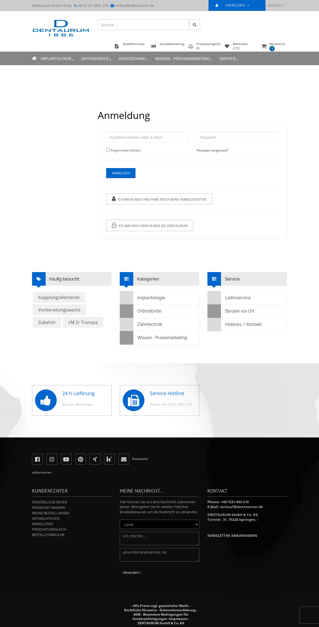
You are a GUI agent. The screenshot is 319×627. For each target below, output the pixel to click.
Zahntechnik (134, 58)
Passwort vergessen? (212, 150)
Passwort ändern (48, 507)
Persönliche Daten (49, 502)
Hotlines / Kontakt (235, 324)
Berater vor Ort (231, 311)
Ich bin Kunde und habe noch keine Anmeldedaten (159, 199)
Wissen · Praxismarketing (184, 58)
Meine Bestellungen (51, 513)
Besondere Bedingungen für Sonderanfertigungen (160, 616)
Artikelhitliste (46, 518)
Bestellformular (48, 534)
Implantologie (58, 58)
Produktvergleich (49, 529)
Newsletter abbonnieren (232, 535)
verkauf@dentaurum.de (134, 5)
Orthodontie (96, 58)
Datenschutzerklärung (178, 610)
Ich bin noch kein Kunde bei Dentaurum (150, 225)
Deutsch (276, 5)
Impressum (178, 618)
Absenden (132, 572)
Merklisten (42, 523)
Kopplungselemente (59, 297)
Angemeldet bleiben (125, 150)
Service (229, 58)
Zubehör (47, 322)
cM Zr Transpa (83, 322)
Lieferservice (229, 297)
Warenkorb (277, 46)
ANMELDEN (235, 5)
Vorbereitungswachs (59, 310)
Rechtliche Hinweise (140, 610)
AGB (137, 614)
